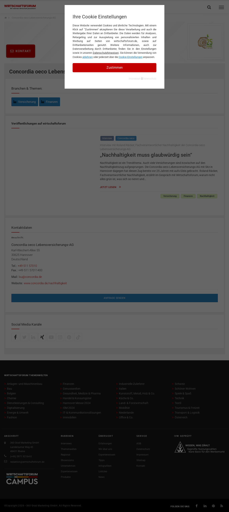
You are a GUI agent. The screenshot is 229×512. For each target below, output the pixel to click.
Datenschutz (149, 78)
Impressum (135, 78)
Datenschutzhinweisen (106, 52)
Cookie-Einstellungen (130, 56)
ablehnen (87, 56)
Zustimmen (115, 67)
